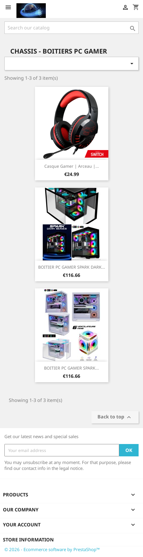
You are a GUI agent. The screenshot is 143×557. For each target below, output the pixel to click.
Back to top (114, 417)
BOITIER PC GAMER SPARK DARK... (71, 267)
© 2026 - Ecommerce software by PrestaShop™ (52, 549)
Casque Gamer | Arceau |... (71, 166)
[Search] (71, 27)
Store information (28, 539)
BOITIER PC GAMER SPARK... (71, 368)
